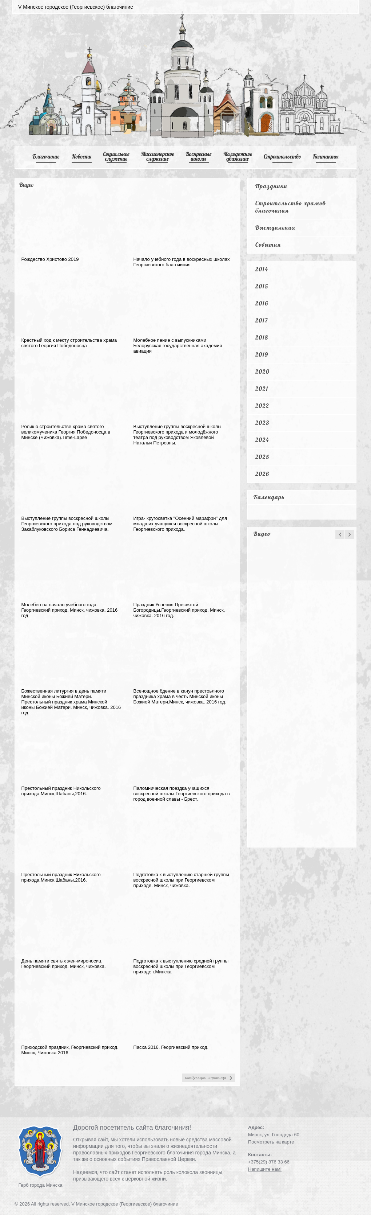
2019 (261, 354)
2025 (262, 456)
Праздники (271, 186)
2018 (261, 337)
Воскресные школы (199, 156)
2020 (262, 371)
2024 (262, 439)
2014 (261, 269)
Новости (82, 156)
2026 (262, 473)
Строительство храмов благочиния (290, 207)
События (268, 244)
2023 (262, 422)
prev (339, 534)
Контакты (326, 156)
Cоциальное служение (116, 156)
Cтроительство (282, 156)
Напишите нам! (265, 1169)
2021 (261, 388)
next (349, 534)
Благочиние (45, 156)
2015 (261, 286)
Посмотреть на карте (271, 1142)
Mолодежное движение (237, 156)
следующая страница (205, 1077)
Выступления (275, 227)
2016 (261, 303)
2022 (262, 405)
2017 (261, 320)
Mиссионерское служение (157, 156)
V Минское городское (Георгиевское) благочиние (124, 1204)
